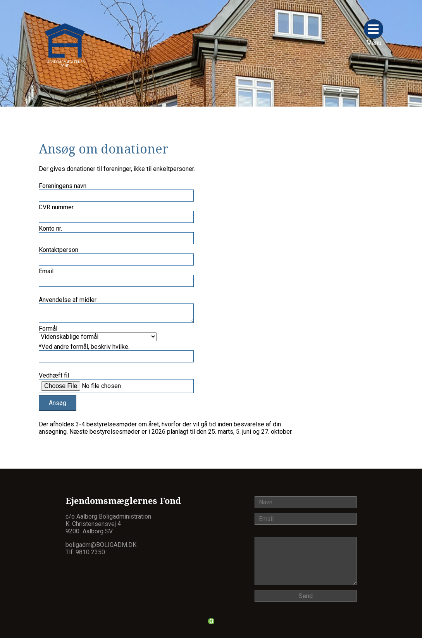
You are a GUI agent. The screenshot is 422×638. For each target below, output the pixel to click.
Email (46, 271)
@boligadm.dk (113, 544)
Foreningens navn (62, 186)
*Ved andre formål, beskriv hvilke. (84, 346)
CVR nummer (56, 207)
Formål (48, 328)
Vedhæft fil (54, 375)
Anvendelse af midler (67, 299)
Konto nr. (50, 228)
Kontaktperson (58, 249)
